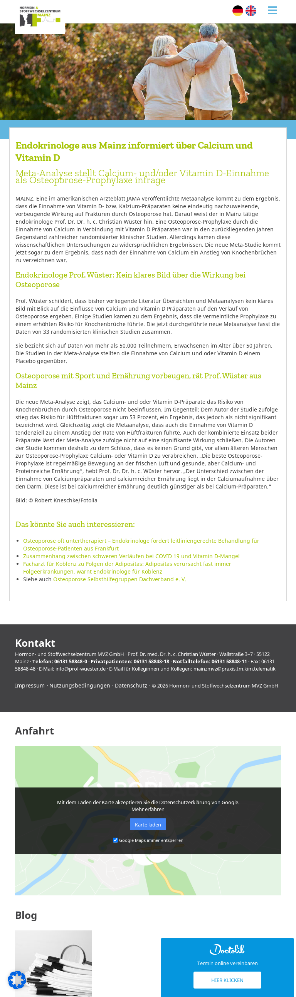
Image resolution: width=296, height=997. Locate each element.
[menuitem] (237, 10)
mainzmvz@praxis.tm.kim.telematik (234, 668)
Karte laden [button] (148, 824)
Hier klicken (227, 980)
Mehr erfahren (148, 809)
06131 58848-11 (229, 661)
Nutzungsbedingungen (79, 685)
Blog (26, 915)
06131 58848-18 (151, 661)
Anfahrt (34, 731)
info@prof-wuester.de (81, 668)
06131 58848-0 (70, 661)
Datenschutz (131, 685)
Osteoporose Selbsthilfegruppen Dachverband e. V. (119, 579)
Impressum (30, 685)
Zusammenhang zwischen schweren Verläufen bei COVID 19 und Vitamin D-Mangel (131, 556)
